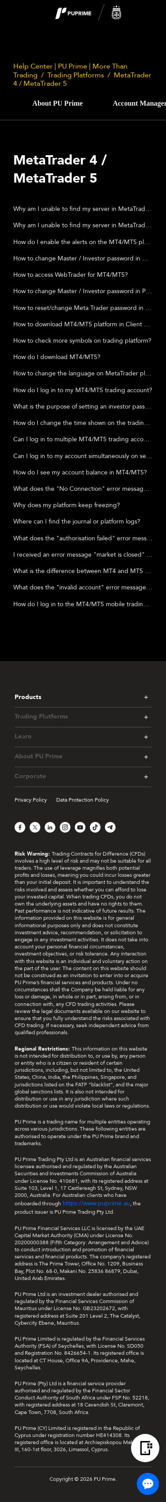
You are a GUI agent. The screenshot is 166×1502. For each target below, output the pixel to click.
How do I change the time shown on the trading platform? (83, 423)
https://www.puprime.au (96, 1203)
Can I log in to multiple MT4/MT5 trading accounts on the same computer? (83, 439)
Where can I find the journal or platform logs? (76, 521)
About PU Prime (57, 103)
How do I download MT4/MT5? (56, 357)
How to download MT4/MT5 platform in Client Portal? (83, 324)
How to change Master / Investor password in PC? (83, 291)
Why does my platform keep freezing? (66, 505)
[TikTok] (95, 827)
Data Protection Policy (82, 799)
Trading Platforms (75, 75)
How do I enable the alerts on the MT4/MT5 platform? (83, 242)
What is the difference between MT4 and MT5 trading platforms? (83, 571)
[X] (35, 827)
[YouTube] (80, 827)
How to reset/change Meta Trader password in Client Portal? (83, 308)
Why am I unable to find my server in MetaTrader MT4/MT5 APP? (83, 209)
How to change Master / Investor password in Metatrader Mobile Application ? (83, 258)
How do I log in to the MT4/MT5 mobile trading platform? (83, 604)
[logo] (88, 12)
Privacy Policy (31, 799)
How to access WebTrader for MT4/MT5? (70, 275)
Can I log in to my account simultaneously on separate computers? (83, 456)
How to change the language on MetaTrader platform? (83, 373)
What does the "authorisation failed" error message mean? (83, 538)
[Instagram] (65, 827)
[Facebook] (20, 827)
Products (28, 697)
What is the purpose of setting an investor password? (83, 406)
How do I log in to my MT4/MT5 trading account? (82, 390)
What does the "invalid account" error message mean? (83, 587)
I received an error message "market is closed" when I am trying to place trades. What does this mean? (83, 554)
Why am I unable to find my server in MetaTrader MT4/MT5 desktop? (83, 225)
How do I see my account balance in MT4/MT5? (80, 472)
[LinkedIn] (50, 827)
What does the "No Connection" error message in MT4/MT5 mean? (83, 489)
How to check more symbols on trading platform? (82, 340)
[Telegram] (110, 827)
